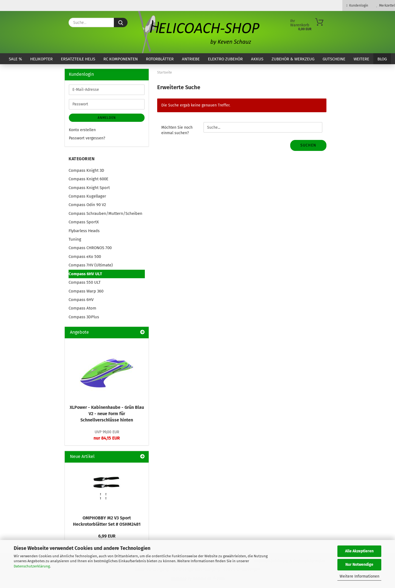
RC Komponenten (120, 59)
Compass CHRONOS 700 (90, 247)
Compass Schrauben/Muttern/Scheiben (105, 213)
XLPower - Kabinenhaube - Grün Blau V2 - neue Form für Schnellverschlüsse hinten (107, 414)
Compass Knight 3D (86, 170)
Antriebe (191, 59)
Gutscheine (334, 59)
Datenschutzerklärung (32, 566)
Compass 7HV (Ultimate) (91, 265)
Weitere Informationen (359, 576)
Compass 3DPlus (84, 316)
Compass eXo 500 (85, 256)
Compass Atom (82, 308)
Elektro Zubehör (225, 59)
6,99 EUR (106, 536)
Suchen (308, 145)
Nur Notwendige (359, 564)
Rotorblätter (160, 59)
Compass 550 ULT (85, 282)
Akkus (257, 59)
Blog (382, 59)
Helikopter (41, 59)
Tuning (75, 239)
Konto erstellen (82, 130)
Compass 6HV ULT (85, 273)
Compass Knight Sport (89, 187)
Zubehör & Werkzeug (293, 59)
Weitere (361, 59)
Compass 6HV (81, 299)
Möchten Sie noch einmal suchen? (177, 130)
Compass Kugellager (87, 196)
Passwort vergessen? (87, 138)
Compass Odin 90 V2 (87, 204)
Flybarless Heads (84, 230)
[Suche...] (121, 22)
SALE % (15, 59)
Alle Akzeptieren (359, 551)
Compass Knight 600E (88, 178)
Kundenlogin (357, 5)
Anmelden (107, 118)
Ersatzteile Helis (78, 59)
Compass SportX (84, 222)
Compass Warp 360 (86, 291)
